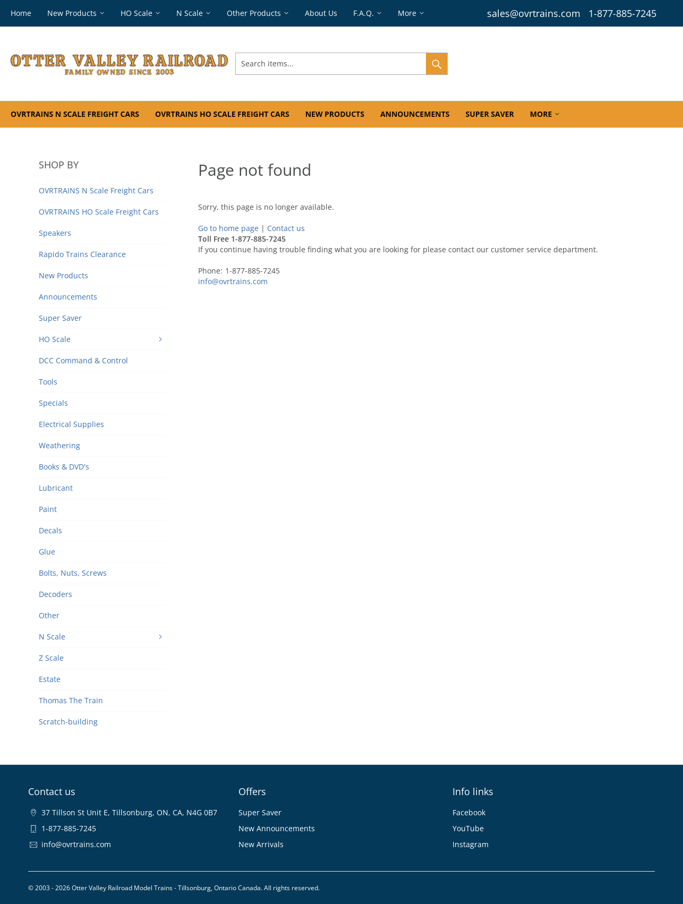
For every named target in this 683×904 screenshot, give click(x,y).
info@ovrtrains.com (233, 281)
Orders (544, 63)
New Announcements (276, 828)
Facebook (469, 812)
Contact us (286, 228)
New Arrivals (261, 844)
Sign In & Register (489, 63)
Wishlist (581, 63)
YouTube (468, 828)
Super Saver (259, 812)
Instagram (471, 844)
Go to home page (228, 228)
